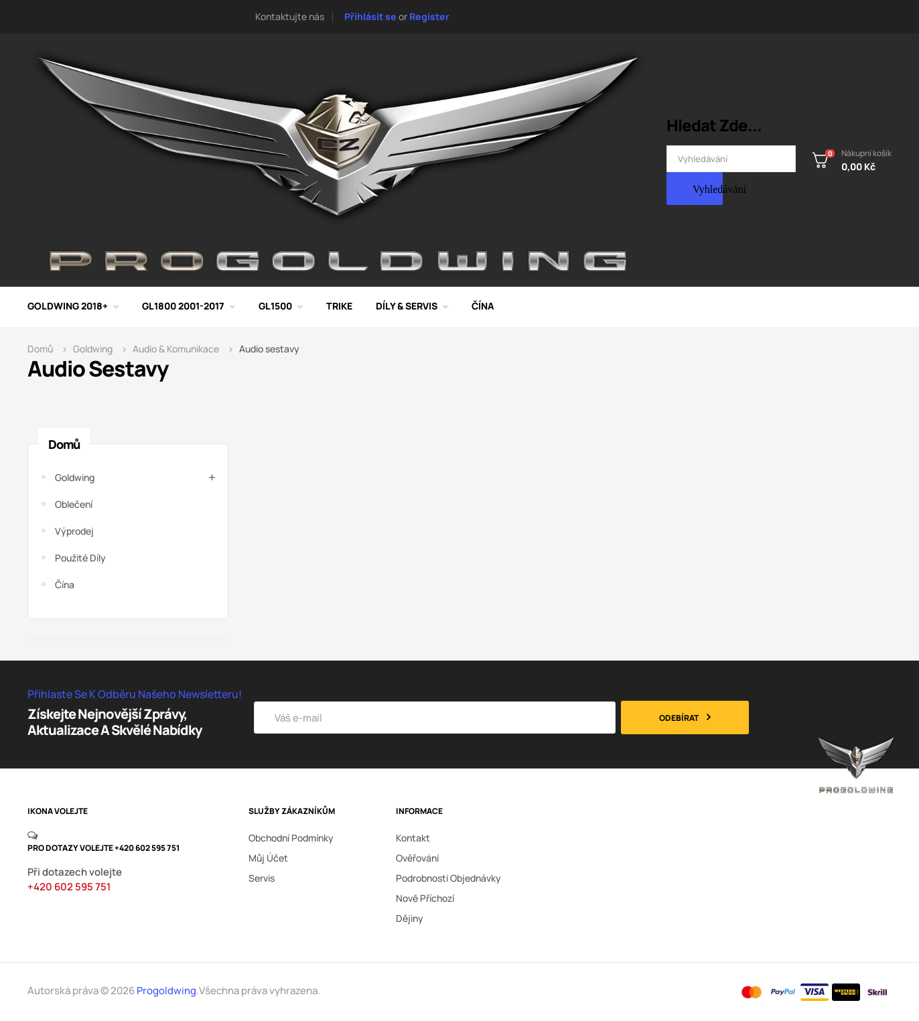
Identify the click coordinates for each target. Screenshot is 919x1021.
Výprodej (74, 531)
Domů (64, 444)
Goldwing (74, 477)
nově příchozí (425, 898)
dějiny (409, 918)
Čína (64, 584)
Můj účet (268, 858)
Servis (262, 878)
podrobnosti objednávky (448, 878)
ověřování (417, 858)
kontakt (413, 837)
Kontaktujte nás (289, 16)
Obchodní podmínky (291, 837)
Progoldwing (166, 990)
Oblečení (73, 504)
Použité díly (80, 557)
